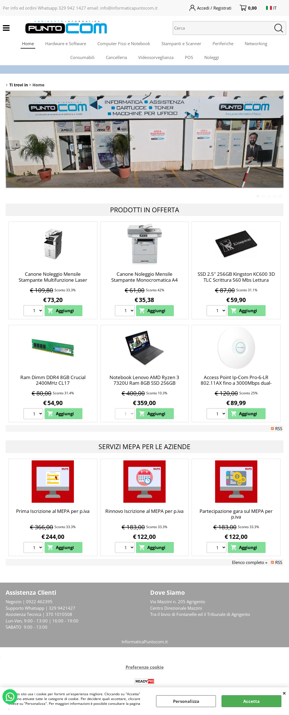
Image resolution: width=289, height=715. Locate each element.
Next (279, 141)
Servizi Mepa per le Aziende (144, 446)
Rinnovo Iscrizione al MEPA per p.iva (144, 511)
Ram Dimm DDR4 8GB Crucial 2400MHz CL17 (53, 380)
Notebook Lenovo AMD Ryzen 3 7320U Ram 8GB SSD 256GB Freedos (144, 383)
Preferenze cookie (145, 667)
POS (189, 57)
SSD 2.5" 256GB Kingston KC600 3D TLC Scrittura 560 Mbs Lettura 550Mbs (236, 280)
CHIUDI (284, 693)
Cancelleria (116, 57)
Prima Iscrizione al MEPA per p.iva (52, 511)
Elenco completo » (249, 562)
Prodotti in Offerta (144, 209)
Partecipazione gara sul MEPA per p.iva (236, 514)
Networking (256, 43)
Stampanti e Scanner (181, 43)
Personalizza (186, 701)
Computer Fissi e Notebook (123, 43)
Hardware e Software (65, 43)
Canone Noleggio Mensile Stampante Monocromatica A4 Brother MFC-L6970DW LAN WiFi (144, 280)
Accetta (251, 701)
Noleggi (211, 57)
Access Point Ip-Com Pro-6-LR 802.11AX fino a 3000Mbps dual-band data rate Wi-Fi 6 (236, 383)
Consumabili (82, 57)
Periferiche (223, 43)
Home (28, 43)
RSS (278, 428)
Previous (9, 141)
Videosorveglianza (156, 57)
